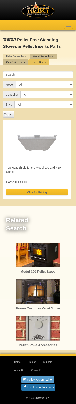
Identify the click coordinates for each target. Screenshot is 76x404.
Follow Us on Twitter (38, 379)
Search (8, 114)
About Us (19, 370)
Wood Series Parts (43, 56)
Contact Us (37, 370)
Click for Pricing (37, 192)
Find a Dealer (39, 62)
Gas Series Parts (15, 62)
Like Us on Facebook (38, 387)
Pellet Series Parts (16, 56)
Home (17, 362)
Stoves (36, 398)
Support (47, 362)
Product (32, 362)
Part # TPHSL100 (17, 182)
